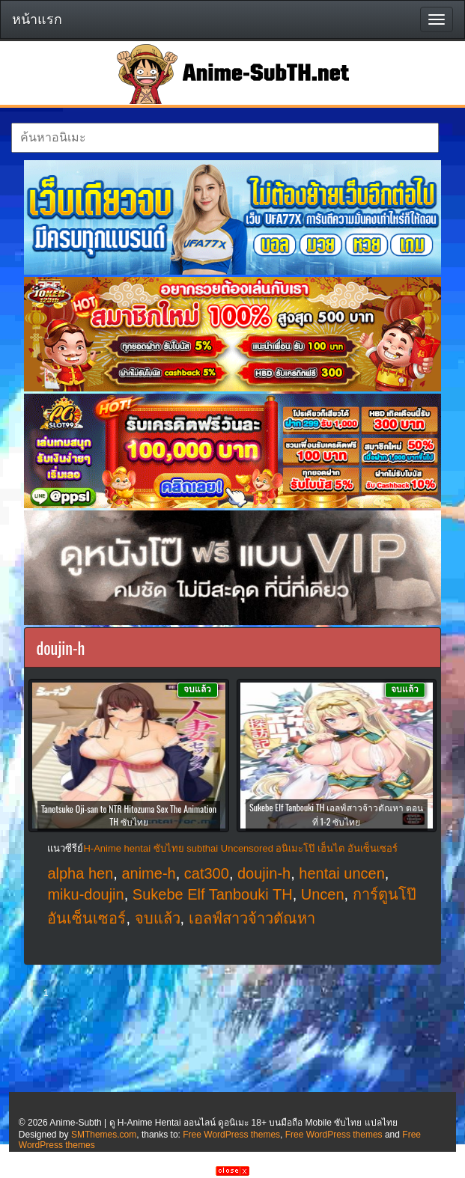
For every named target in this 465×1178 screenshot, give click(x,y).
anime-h (148, 873)
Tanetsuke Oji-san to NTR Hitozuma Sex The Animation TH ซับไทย (128, 815)
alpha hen (80, 873)
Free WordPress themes (231, 1134)
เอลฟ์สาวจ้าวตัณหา (252, 918)
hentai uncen (342, 873)
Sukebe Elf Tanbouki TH (213, 894)
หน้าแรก (37, 19)
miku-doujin (85, 894)
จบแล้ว (157, 918)
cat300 (206, 873)
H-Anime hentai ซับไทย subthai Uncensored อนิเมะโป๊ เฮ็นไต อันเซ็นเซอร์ (240, 848)
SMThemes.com (103, 1134)
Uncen (322, 894)
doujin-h (264, 873)
